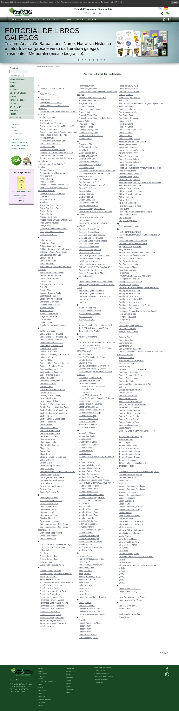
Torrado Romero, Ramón (130, 457)
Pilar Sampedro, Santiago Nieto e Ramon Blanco (140, 182)
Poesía (13, 114)
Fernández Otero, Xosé (50, 612)
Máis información (117, 2)
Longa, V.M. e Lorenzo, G (90, 395)
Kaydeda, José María (88, 337)
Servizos (91, 19)
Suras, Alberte (125, 428)
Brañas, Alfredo (46, 319)
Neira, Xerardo (85, 571)
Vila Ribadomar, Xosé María (131, 521)
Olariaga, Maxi (85, 602)
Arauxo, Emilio (46, 214)
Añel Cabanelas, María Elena (52, 193)
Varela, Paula (125, 480)
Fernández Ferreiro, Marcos (52, 600)
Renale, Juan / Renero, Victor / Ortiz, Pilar (137, 252)
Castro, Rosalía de (48, 422)
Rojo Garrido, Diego (127, 314)
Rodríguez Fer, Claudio (129, 285)
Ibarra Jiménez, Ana (87, 308)
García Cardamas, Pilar (89, 162)
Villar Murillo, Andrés (128, 545)
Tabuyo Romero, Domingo (130, 436)
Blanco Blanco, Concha (50, 305)
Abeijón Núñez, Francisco (51, 103)
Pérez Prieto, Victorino (128, 156)
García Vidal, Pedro (87, 188)
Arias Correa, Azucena (49, 223)
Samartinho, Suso (127, 343)
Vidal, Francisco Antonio (129, 515)
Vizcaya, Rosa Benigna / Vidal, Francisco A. (138, 565)
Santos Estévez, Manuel (129, 378)
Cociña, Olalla (46, 463)
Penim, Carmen (126, 133)
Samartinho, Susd (127, 340)
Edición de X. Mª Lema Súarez (53, 547)
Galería (40, 687)
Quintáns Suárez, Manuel (130, 226)
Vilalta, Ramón (125, 527)
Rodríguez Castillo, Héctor (130, 282)
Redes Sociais (42, 690)
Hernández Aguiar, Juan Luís (91, 290)
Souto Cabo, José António (130, 401)
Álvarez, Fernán (47, 170)
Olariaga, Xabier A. (87, 605)
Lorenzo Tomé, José (87, 416)
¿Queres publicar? (17, 133)
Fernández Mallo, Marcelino (52, 606)
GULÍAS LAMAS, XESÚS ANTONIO (94, 267)
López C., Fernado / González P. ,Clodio (96, 398)
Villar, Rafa (123, 551)
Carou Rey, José (47, 378)
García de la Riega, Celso (90, 165)
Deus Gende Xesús (48, 506)
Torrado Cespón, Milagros (130, 451)
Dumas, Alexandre (48, 539)
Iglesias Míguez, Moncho (90, 314)
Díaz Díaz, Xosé (47, 512)
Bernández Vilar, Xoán (49, 302)
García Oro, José (86, 167)
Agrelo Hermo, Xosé (48, 129)
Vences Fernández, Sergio (130, 507)
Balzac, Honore (46, 258)
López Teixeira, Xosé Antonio (91, 410)
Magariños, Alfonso (87, 433)
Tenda (34, 19)
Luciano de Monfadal (88, 427)
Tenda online (70, 668)
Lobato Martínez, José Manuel (92, 386)
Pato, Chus (124, 100)
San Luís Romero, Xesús (130, 349)
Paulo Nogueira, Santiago (130, 109)
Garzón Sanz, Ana (87, 200)
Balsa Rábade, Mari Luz (50, 255)
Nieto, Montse (85, 573)
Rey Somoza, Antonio (128, 264)
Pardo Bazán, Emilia (88, 635)
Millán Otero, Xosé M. (88, 524)
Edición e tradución (18, 93)
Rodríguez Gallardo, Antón (130, 290)
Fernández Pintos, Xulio (50, 614)
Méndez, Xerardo (86, 518)
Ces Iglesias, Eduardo (49, 436)
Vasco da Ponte (126, 483)
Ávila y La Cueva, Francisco (52, 231)
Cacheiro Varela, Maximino (51, 343)
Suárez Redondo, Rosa (129, 422)
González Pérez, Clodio (89, 244)
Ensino (13, 96)
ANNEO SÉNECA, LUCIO (51, 199)
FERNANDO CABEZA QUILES (92, 97)
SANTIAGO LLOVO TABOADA (132, 369)
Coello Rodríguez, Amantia (51, 466)
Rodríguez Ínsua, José (129, 296)
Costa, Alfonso (46, 483)
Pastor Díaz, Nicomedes (129, 97)
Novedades (69, 677)
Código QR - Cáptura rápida (48, 681)
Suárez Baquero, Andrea (129, 410)
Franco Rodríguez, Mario (90, 109)
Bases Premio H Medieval (19, 145)
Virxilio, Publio (125, 562)
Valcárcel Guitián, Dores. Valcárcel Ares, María (139, 471)
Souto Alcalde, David (128, 398)
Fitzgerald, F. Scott (87, 103)
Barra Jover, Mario (48, 261)
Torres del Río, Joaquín (129, 460)
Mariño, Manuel (85, 448)
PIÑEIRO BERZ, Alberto (129, 188)
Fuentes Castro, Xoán (88, 130)
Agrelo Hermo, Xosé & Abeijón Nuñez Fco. (58, 132)
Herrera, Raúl (85, 299)
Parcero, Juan (85, 626)
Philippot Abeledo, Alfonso (130, 174)
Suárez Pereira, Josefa (129, 416)
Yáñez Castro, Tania (128, 606)
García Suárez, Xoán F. (89, 182)
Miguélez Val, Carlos (88, 521)
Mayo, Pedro (84, 503)
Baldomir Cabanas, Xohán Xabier (54, 249)
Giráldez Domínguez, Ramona (92, 208)
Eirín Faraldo (45, 550)
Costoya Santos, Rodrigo (51, 486)
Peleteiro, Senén (126, 127)
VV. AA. (122, 571)
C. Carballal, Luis (47, 331)
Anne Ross (44, 196)
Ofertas (68, 674)
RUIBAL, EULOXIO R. (128, 331)
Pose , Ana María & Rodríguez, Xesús (135, 212)
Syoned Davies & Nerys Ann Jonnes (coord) (138, 431)
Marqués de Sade (86, 462)
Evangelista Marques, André (52, 565)
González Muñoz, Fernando (91, 238)
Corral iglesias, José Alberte (52, 477)
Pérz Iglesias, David (127, 171)
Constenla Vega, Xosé (49, 474)
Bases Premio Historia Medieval (104, 676)
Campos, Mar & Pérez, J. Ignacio (54, 363)
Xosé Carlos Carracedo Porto (132, 597)
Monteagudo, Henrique (89, 536)
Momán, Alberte (86, 533)
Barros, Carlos (46, 281)
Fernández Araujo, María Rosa (53, 591)
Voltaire (122, 568)
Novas (13, 136)
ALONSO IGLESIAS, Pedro (52, 88)
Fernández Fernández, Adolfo (53, 597)
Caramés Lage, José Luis (51, 372)
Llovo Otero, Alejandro (88, 383)
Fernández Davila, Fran (50, 594)
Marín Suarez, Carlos (88, 442)
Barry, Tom (44, 287)
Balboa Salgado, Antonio (50, 246)
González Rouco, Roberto (90, 249)
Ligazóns (40, 693)
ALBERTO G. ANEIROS (50, 144)
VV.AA (122, 574)
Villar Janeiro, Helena (128, 539)
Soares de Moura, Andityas (131, 390)
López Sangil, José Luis (89, 407)
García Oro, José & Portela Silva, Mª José (97, 170)
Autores (13, 127)
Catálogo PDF (15, 124)
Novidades (14, 130)
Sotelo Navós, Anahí (128, 396)
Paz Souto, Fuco (126, 115)
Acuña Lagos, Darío (48, 117)
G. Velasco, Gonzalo (88, 147)
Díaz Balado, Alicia (48, 509)
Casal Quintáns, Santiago (51, 395)
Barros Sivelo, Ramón (49, 278)
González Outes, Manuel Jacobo (93, 241)
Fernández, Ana (47, 626)
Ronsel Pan (124, 323)
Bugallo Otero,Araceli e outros (53, 325)
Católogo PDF (99, 682)
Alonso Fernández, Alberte (51, 155)
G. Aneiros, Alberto (87, 144)
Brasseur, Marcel (47, 322)
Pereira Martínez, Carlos (129, 138)
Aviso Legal (41, 696)
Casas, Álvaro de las (49, 401)
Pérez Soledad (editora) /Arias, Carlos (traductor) (140, 168)
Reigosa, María (125, 249)
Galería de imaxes (17, 139)
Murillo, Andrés (85, 550)
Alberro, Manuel (47, 138)
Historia (13, 103)
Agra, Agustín (46, 120)
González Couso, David (89, 232)
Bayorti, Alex (45, 290)
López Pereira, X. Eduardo (90, 404)
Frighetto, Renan (86, 127)
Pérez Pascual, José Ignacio (131, 150)
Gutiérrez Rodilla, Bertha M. (91, 270)
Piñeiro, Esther (125, 200)
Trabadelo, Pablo (126, 466)
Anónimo (44, 202)
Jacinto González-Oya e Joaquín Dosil (95, 325)
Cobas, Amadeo (47, 460)
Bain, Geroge (45, 240)
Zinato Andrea (125, 617)
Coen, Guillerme (47, 469)
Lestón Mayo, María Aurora (91, 377)
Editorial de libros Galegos (42, 34)
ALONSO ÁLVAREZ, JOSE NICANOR (56, 152)
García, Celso (85, 191)
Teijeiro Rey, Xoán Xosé (129, 448)
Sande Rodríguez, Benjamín (131, 360)
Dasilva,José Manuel (49, 498)
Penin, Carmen (125, 135)
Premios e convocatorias (19, 142)
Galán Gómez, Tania (88, 153)
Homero (82, 302)
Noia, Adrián (84, 582)
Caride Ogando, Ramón (50, 375)
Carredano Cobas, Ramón (51, 381)
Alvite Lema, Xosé (48, 176)
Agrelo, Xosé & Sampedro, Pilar (54, 135)
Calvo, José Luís (47, 357)
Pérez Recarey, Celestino (130, 159)
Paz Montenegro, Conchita (130, 112)
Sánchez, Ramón (126, 357)
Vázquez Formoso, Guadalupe (132, 486)
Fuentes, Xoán (85, 138)
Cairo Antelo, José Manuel (51, 345)
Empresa (24, 19)
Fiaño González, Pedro (89, 100)
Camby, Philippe (47, 360)
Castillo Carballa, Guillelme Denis (54, 407)
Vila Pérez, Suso (126, 518)
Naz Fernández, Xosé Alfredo (91, 559)
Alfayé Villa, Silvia (47, 147)
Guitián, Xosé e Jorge (88, 261)
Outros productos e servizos (102, 667)
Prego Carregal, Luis (128, 220)
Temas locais (15, 117)
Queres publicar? (100, 670)
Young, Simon (125, 609)
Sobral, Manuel (125, 393)
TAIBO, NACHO (126, 439)
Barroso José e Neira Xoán (51, 284)
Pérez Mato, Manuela (128, 147)
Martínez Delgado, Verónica (91, 477)
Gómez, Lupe (85, 220)
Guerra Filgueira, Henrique (90, 258)
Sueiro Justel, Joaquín (128, 425)
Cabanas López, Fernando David (54, 337)
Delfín (12, 86)
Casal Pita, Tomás (48, 392)
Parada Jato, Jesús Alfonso (91, 623)
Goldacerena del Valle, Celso (91, 217)
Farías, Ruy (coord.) (48, 576)
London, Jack (84, 392)
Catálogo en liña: (17, 76)
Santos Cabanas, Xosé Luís (131, 375)
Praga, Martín (125, 218)
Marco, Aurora (85, 439)
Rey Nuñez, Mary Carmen (130, 258)
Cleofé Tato (45, 454)
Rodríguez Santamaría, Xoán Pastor (135, 305)
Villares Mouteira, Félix (129, 554)
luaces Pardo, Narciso (88, 424)
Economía (14, 89)
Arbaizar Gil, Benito (48, 217)
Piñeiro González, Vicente (130, 194)
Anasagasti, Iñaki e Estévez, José (54, 185)
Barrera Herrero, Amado (50, 275)
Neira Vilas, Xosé (86, 568)
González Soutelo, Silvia (89, 252)
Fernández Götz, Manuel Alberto (54, 603)
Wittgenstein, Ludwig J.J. (130, 588)
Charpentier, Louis (48, 442)
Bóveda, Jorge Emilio (49, 313)
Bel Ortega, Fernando (49, 296)
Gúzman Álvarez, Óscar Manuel (93, 273)
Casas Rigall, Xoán (48, 398)
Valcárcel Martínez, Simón (130, 474)
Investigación (15, 107)
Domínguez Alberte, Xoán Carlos (54, 524)
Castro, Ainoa (46, 416)
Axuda (55, 19)
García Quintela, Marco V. (90, 179)
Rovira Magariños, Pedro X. (131, 326)
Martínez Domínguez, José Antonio (94, 480)
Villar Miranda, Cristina (129, 542)
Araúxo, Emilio (46, 211)
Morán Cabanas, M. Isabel (90, 541)
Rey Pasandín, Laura (128, 261)
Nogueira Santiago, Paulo (90, 576)
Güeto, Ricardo (85, 276)
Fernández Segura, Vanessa (52, 620)
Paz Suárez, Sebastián (129, 118)
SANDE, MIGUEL (126, 363)
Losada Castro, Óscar (88, 418)
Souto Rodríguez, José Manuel (132, 404)
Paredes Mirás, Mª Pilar (129, 92)
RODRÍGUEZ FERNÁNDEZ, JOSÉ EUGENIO (139, 287)
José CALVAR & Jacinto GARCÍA (93, 328)
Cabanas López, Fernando (51, 334)
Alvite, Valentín (46, 179)
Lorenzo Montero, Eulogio (90, 413)
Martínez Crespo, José (89, 474)
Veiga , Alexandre (126, 501)
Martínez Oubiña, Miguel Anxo (92, 497)
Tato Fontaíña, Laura (128, 445)
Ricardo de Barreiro (127, 270)
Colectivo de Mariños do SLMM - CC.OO (57, 471)
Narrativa (14, 110)
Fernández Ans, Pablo (49, 588)
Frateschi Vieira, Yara (88, 115)
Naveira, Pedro (85, 556)
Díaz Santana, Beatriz (49, 515)
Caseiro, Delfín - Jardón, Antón (53, 404)
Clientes (45, 19)
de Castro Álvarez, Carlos (51, 500)
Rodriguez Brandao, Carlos (131, 279)
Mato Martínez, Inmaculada (91, 500)
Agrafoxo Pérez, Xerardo (50, 123)
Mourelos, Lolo (85, 544)
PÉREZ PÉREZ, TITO (128, 153)
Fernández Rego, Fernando (52, 617)
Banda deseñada (17, 79)
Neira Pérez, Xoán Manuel (90, 565)
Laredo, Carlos (85, 360)
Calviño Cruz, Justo (48, 348)
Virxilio (122, 559)
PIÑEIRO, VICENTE (128, 203)
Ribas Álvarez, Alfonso (129, 267)
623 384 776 (94, 13)
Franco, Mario (85, 112)
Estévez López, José (49, 556)
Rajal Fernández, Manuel (130, 232)
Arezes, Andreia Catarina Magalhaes (56, 220)
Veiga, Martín (125, 504)
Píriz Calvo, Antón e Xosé (130, 206)
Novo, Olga (84, 591)
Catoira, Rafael (46, 425)
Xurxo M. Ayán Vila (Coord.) (131, 600)
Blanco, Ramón (46, 310)
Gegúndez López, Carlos (90, 203)
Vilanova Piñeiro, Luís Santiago (132, 530)
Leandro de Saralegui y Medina (92, 369)
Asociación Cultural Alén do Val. (53, 229)
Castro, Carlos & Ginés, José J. (53, 419)
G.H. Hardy (84, 150)
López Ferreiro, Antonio (89, 401)
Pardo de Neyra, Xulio (88, 637)
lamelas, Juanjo (85, 354)
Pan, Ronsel (84, 620)
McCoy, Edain (85, 506)
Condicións (67, 19)
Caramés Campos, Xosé (50, 369)
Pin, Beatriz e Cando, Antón (131, 185)
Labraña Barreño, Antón (89, 345)
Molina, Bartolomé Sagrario (91, 530)
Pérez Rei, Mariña (127, 165)
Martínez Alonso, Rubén (89, 468)
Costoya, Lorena (47, 489)
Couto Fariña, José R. (49, 492)
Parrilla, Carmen (126, 94)
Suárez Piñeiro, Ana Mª (129, 419)
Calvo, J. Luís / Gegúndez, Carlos (54, 354)
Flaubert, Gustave (86, 106)
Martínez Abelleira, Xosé (89, 465)
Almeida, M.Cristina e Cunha (52, 149)
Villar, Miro (123, 548)
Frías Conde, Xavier (87, 124)
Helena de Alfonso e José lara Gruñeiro (96, 282)
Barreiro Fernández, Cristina (52, 272)
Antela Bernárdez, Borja (50, 205)
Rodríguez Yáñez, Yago (129, 308)
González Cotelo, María (89, 229)
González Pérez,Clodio (89, 247)
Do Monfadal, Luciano (49, 521)
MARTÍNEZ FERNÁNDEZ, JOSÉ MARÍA (96, 483)
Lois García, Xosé (86, 389)
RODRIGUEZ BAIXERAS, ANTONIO (135, 276)
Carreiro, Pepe (46, 386)
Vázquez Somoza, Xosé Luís (131, 495)
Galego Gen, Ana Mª (88, 156)
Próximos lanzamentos (18, 148)
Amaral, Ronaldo (47, 182)
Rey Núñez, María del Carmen (132, 255)
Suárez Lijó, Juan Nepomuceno (132, 413)
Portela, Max (124, 209)
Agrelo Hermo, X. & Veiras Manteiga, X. (57, 126)
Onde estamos (42, 673)
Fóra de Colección (18, 100)
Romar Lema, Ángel (127, 317)
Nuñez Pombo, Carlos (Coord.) (92, 597)
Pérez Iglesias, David (128, 144)
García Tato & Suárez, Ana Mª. (92, 185)
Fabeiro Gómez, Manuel (50, 571)
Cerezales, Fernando (49, 428)
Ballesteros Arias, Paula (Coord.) (54, 252)
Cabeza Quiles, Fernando (51, 340)
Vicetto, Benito (125, 512)
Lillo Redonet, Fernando (89, 380)
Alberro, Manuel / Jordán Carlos (54, 141)
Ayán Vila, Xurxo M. (48, 234)
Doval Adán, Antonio (48, 536)
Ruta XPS (42, 676)
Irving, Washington (87, 319)
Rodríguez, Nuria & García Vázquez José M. (138, 311)
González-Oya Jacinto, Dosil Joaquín (95, 255)
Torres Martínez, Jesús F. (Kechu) (133, 463)
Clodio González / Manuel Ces (53, 457)
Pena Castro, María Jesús (130, 130)
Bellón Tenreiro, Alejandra (51, 299)
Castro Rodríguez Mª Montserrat (54, 410)
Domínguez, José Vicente (51, 533)
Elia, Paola (44, 553)
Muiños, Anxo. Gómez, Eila (90, 547)
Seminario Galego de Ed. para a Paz (135, 384)
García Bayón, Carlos (88, 159)
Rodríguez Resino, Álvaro (130, 302)
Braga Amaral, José (48, 316)
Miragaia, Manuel (86, 527)
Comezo (13, 19)
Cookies (40, 705)
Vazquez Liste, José (127, 492)
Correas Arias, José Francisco (53, 480)
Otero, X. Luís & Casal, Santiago (93, 614)
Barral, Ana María (47, 264)
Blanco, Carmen (47, 308)
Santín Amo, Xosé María (129, 372)
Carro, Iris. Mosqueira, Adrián (52, 389)
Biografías (14, 82)
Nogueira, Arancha (87, 579)
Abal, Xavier (45, 100)
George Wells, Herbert (88, 206)
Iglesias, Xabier (85, 316)
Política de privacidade (44, 699)
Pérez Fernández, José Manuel (132, 141)
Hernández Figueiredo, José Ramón (94, 296)
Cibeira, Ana (45, 451)
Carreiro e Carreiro (48, 384)
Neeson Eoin (84, 562)
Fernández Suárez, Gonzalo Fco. (54, 623)
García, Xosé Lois (86, 194)
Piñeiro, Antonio (126, 197)
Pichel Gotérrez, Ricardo (129, 179)
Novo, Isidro (84, 588)
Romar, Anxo (124, 320)
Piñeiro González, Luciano (130, 191)
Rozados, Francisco (127, 328)
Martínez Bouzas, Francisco (91, 471)
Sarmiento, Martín (127, 381)
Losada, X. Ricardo (87, 421)
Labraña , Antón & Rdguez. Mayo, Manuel (97, 342)
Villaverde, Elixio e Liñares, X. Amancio (136, 556)
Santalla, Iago (125, 366)
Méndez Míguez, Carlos (89, 509)
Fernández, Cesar (87, 86)
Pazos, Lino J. (125, 121)
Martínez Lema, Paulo (88, 489)
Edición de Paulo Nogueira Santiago (55, 544)
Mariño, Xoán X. (86, 451)
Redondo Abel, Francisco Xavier (133, 243)
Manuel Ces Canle (87, 436)
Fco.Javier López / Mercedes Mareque (56, 582)
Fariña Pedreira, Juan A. (50, 579)
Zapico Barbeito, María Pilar (131, 614)
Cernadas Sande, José (50, 430)
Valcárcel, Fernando (127, 477)
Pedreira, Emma (126, 124)
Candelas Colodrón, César (51, 366)
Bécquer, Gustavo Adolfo (50, 293)
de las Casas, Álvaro (49, 503)
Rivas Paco (124, 273)
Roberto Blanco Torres (21, 192)
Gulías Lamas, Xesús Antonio (92, 264)
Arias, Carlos (45, 226)
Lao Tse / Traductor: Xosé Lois (92, 357)
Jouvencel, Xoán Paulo (89, 331)
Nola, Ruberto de (86, 585)
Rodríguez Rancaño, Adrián (131, 299)
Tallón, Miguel (125, 442)
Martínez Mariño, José (88, 492)
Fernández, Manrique (88, 89)
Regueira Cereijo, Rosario (130, 246)
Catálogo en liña (48, 66)
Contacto (79, 19)
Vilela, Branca (125, 536)
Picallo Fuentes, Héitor (129, 177)
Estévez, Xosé (46, 562)
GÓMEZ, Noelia (47, 94)
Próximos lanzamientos (101, 679)
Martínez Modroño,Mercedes (91, 494)
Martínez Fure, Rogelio (89, 486)
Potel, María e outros (128, 215)
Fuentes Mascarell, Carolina (91, 135)
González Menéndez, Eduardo (92, 235)
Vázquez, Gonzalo (127, 498)
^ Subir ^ (164, 653)
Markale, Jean (85, 453)
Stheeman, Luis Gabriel (129, 407)
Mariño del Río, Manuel (89, 445)
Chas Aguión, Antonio (49, 445)
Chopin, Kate (45, 448)
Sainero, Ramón (126, 337)
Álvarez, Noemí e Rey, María (52, 173)
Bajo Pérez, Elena (48, 243)
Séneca (122, 387)
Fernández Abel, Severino (51, 585)
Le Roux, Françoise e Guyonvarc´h (94, 366)
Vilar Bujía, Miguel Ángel (129, 533)
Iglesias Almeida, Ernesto (90, 311)
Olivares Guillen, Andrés (89, 608)
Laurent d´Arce (85, 363)
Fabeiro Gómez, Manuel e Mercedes (56, 573)
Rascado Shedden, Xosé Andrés (133, 241)
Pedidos (68, 686)
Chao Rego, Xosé (47, 439)
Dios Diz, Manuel (47, 518)
